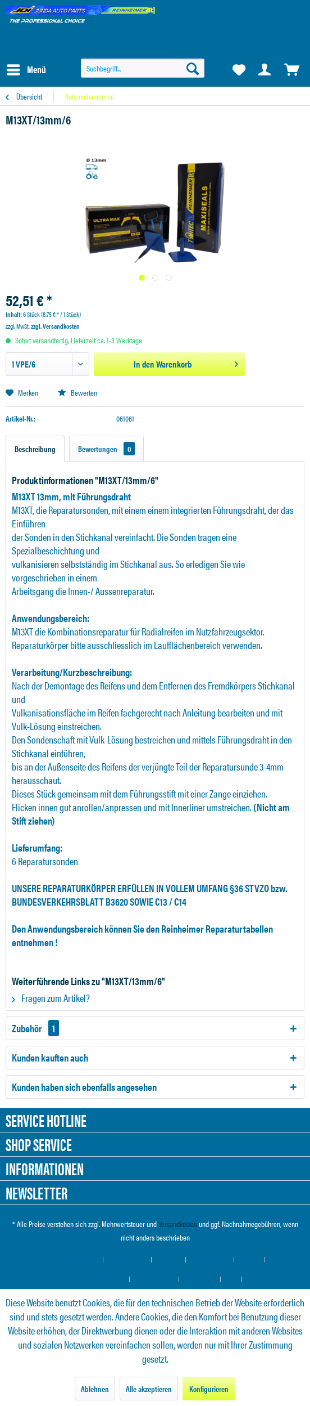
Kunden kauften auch (50, 1057)
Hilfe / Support (210, 1259)
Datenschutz (200, 1279)
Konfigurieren (209, 1388)
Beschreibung (35, 448)
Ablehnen (95, 1388)
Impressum (262, 1279)
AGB (231, 1279)
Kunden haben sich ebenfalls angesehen (84, 1087)
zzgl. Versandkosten (55, 326)
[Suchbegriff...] (143, 68)
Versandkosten (177, 1223)
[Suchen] (192, 68)
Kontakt (249, 1259)
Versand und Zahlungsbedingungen (78, 1279)
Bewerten (77, 392)
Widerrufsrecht (154, 1279)
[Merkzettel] (238, 70)
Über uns (168, 1259)
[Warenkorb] (292, 70)
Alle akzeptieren (149, 1388)
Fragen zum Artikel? (51, 998)
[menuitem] (26, 70)
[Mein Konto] (265, 70)
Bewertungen (106, 448)
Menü (26, 68)
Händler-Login (127, 1259)
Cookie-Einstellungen (70, 1259)
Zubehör (35, 1028)
